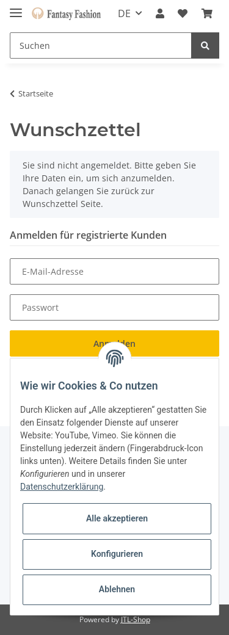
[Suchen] (101, 45)
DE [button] (124, 13)
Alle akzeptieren (117, 518)
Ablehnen (117, 589)
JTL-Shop (135, 619)
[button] (160, 13)
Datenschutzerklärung (61, 487)
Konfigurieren (117, 554)
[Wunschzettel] (182, 13)
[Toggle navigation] (16, 7)
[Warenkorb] (207, 13)
